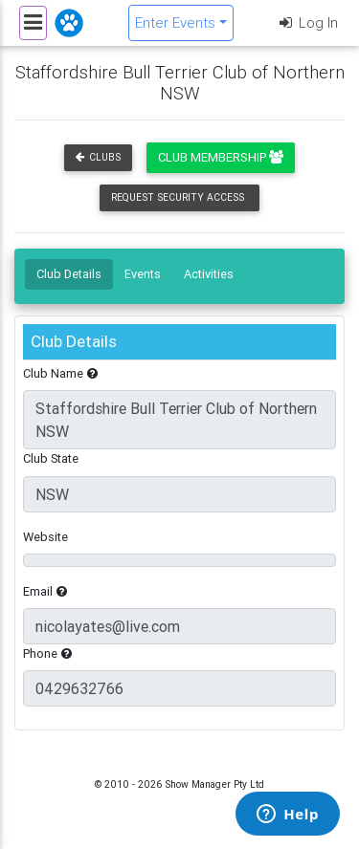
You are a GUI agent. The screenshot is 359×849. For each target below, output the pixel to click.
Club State (51, 458)
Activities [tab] (209, 274)
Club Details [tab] (68, 274)
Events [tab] (142, 274)
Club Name (60, 373)
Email (45, 591)
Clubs (98, 157)
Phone (47, 653)
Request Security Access (177, 197)
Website (45, 537)
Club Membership (220, 157)
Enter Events (175, 22)
